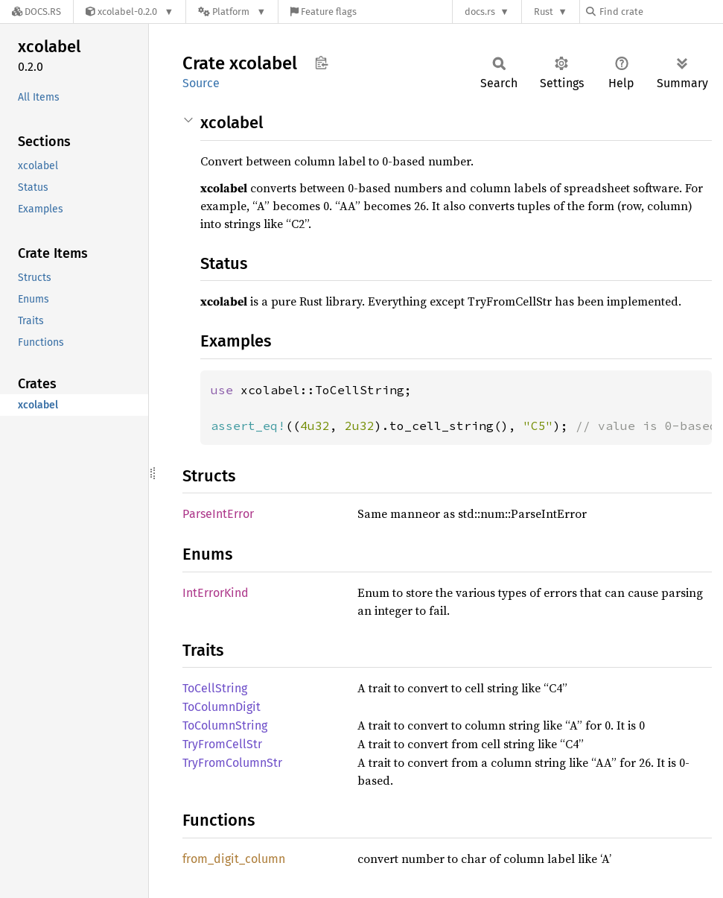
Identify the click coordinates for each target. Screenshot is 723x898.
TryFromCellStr (222, 744)
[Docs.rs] (36, 11)
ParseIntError (218, 514)
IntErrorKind (215, 593)
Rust (543, 11)
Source (201, 83)
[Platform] (232, 11)
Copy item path (321, 62)
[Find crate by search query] (660, 11)
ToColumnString (224, 725)
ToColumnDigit (221, 707)
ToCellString (214, 688)
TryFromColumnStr (232, 763)
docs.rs (480, 11)
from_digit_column (233, 859)
